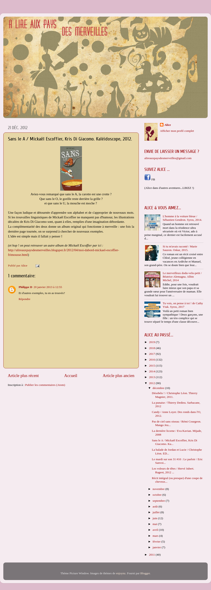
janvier (157, 547)
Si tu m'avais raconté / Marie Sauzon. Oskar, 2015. (180, 248)
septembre (159, 500)
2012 (152, 383)
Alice (167, 124)
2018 (152, 348)
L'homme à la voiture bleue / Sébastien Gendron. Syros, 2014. (182, 218)
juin (155, 518)
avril (156, 529)
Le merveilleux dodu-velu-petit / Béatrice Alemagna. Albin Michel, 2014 (182, 276)
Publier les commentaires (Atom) (45, 385)
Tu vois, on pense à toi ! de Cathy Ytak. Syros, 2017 (183, 305)
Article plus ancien (118, 375)
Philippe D (25, 287)
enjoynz (120, 573)
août (156, 506)
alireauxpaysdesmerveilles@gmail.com (167, 158)
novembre (159, 489)
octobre (157, 494)
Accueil (70, 375)
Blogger (145, 573)
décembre (159, 388)
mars (156, 535)
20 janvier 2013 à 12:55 (48, 287)
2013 (152, 377)
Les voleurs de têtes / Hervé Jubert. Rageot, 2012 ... (173, 470)
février (157, 541)
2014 (152, 371)
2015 (152, 365)
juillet (156, 512)
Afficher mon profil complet (177, 130)
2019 (152, 342)
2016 (152, 359)
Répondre (24, 299)
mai (155, 524)
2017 (152, 353)
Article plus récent (23, 375)
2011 (152, 554)
